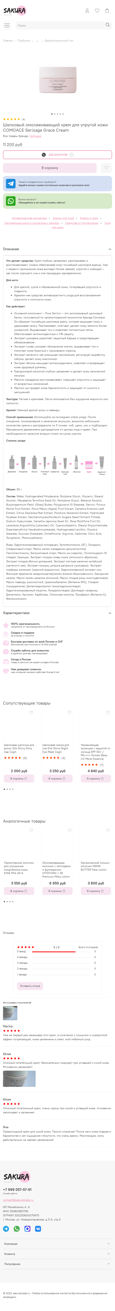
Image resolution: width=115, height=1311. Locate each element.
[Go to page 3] (10, 789)
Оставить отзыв (30, 986)
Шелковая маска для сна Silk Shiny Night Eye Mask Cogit (55, 748)
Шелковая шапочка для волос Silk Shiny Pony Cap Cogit (19, 748)
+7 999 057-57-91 (17, 1189)
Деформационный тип (59, 40)
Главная (8, 40)
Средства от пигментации (81, 223)
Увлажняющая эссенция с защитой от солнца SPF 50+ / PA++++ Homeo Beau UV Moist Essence (95, 751)
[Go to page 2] (7, 789)
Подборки (23, 40)
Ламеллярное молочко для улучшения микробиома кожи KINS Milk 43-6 (19, 868)
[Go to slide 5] (63, 114)
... (37, 40)
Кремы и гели (89, 218)
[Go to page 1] (4, 789)
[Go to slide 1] (52, 114)
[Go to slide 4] (60, 114)
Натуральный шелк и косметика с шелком (32, 223)
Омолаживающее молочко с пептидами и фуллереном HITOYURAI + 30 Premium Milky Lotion (56, 869)
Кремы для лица (63, 218)
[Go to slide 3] (57, 114)
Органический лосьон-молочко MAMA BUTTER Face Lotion (95, 866)
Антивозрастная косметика (29, 218)
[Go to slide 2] (54, 114)
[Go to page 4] (12, 789)
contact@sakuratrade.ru (18, 1200)
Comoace (35, 136)
